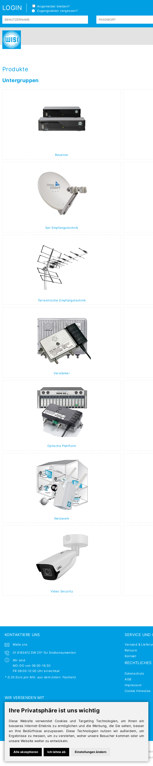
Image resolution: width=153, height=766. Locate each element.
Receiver (61, 155)
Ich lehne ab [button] (56, 752)
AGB (128, 679)
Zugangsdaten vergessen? (55, 11)
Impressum (133, 685)
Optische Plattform (61, 446)
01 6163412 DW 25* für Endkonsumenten (44, 652)
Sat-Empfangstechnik (61, 227)
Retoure (131, 650)
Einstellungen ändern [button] (90, 752)
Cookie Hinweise (137, 691)
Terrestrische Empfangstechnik (62, 300)
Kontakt (130, 656)
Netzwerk (61, 518)
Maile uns (20, 644)
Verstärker (62, 373)
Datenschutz (134, 673)
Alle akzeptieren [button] (25, 752)
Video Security (62, 591)
